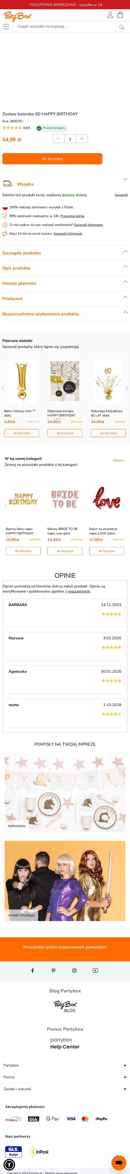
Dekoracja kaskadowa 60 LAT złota (106, 413)
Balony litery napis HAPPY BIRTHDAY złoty (19, 533)
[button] (9, 1164)
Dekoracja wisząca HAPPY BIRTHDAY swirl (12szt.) (61, 415)
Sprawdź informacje (88, 225)
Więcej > (119, 460)
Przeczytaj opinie (72, 216)
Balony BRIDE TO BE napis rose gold (62, 531)
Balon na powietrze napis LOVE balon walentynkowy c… (103, 533)
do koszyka (52, 158)
